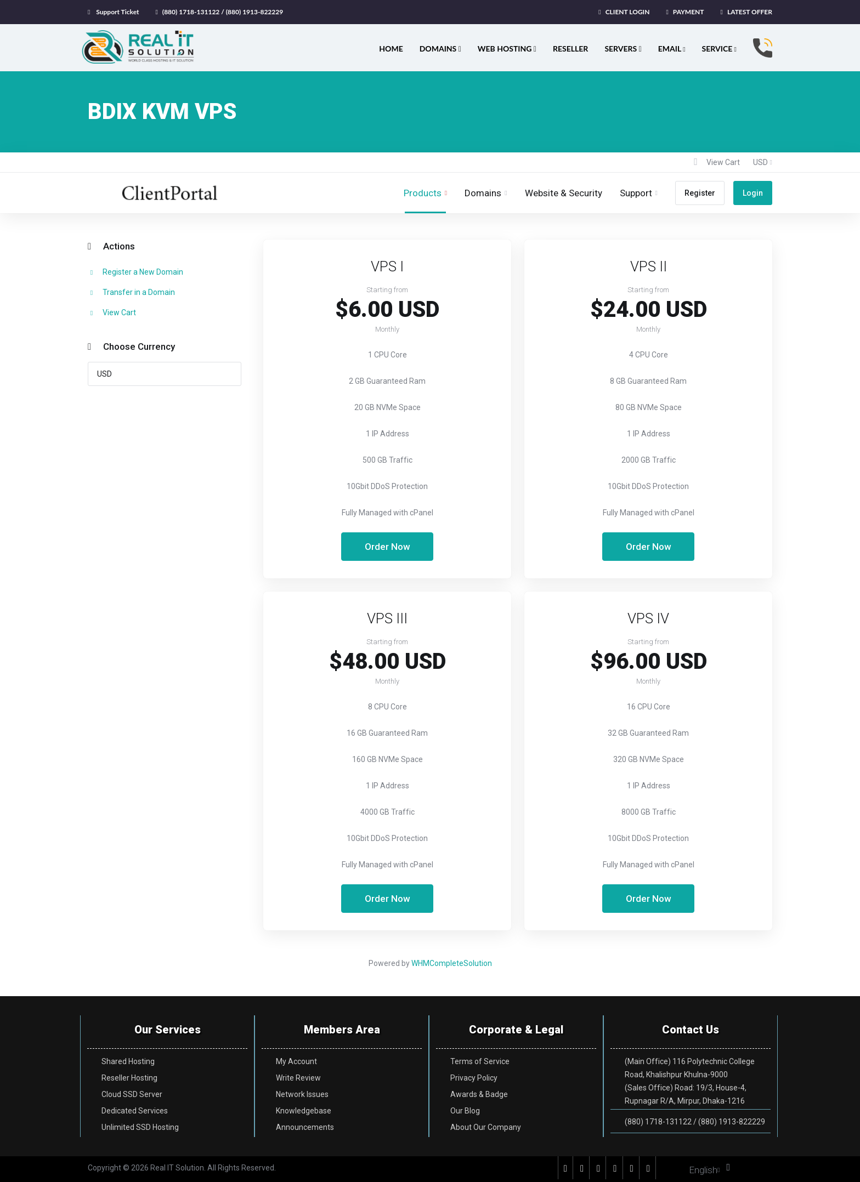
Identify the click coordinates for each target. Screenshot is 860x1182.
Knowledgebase (303, 1110)
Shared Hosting (128, 1061)
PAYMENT (688, 12)
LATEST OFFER (749, 12)
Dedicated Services (134, 1110)
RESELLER (570, 48)
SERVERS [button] (622, 48)
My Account (296, 1061)
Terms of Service (480, 1061)
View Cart (112, 312)
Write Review (298, 1077)
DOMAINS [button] (440, 48)
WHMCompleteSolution (451, 963)
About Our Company (485, 1127)
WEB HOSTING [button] (507, 48)
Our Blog (465, 1110)
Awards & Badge (479, 1094)
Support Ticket (117, 12)
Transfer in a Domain (131, 292)
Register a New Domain (135, 272)
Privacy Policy (473, 1077)
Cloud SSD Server (131, 1094)
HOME (391, 48)
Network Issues (302, 1094)
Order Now (387, 546)
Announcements (305, 1127)
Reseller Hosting (129, 1077)
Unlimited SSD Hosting (140, 1127)
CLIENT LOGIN (628, 12)
